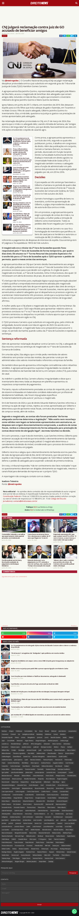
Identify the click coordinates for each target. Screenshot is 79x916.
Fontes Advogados (17, 769)
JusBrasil (36, 747)
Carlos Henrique (15, 766)
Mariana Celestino (35, 760)
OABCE (14, 839)
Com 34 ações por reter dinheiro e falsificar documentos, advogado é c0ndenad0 (21, 170)
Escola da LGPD (38, 804)
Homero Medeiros (39, 814)
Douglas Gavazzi (40, 798)
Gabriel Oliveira (51, 756)
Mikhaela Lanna (30, 836)
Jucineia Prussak (31, 750)
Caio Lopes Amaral (7, 791)
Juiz (57, 820)
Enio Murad (58, 766)
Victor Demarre (60, 858)
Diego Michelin (18, 798)
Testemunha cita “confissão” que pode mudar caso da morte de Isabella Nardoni (38, 707)
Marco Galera (71, 750)
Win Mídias (25, 763)
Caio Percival (69, 763)
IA (48, 814)
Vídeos (71, 737)
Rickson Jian (45, 849)
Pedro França (40, 842)
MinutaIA (16, 775)
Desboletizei (64, 795)
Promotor (29, 845)
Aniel (42, 785)
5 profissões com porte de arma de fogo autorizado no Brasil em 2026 (22, 196)
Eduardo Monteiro (28, 801)
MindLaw (40, 836)
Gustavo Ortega (50, 769)
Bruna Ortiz (50, 788)
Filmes (17, 737)
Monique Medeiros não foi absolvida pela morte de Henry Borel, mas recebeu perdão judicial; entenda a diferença (22, 206)
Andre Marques (33, 785)
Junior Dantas (72, 820)
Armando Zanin (50, 785)
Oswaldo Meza (22, 839)
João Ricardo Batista (17, 772)
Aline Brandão (52, 753)
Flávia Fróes (41, 807)
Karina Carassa (27, 823)
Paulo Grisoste (18, 842)
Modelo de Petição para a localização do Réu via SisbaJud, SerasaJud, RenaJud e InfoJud (40, 691)
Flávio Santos (51, 807)
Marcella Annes (46, 830)
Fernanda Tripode (7, 737)
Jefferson (25, 744)
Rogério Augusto (19, 852)
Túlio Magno (16, 858)
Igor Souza (69, 814)
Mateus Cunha (56, 833)
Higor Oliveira (29, 741)
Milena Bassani (6, 753)
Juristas (4, 823)
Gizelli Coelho (63, 756)
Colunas (55, 791)
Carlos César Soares (33, 791)
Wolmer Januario (53, 741)
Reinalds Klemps (16, 744)
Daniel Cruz (26, 756)
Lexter (28, 826)
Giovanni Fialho (54, 810)
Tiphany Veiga (6, 858)
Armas (23, 737)
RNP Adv (47, 845)
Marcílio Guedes (55, 737)
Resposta (41, 779)
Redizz (14, 849)
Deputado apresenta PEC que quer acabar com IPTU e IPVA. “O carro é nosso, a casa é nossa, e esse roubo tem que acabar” (64, 537)
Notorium (20, 741)
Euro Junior (5, 747)
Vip (36, 731)
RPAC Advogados (36, 744)
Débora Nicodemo (47, 766)
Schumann (47, 744)
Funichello (40, 769)
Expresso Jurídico (61, 804)
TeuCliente (56, 855)
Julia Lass (63, 820)
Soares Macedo (25, 855)
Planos (63, 747)
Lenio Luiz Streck (69, 823)
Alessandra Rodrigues (8, 785)
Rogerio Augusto (62, 779)
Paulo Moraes (30, 842)
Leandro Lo (5, 744)
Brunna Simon (69, 753)
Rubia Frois (15, 782)
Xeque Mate (42, 861)
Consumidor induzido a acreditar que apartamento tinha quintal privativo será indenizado (13, 536)
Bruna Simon (60, 788)
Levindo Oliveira (19, 826)
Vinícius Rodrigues (7, 861)
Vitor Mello (31, 753)
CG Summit (69, 788)
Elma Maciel (50, 801)
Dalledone (48, 734)
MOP (27, 830)
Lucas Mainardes (48, 826)
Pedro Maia (49, 842)
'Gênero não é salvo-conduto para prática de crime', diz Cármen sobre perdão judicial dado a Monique (63, 563)
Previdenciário (71, 775)
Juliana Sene (29, 772)
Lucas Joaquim (62, 772)
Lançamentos (72, 731)
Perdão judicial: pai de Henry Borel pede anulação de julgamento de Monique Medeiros (12, 563)
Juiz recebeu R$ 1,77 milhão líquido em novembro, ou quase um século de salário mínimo (40, 715)
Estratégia (21, 750)
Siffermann (47, 782)
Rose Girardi (5, 782)
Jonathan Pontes (15, 820)
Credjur (14, 750)
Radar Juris (56, 845)
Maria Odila (32, 833)
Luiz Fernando (48, 750)
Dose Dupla (35, 766)
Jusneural (18, 823)
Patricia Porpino (48, 760)
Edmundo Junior (63, 798)
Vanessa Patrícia (37, 858)
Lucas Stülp (68, 826)
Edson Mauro (6, 801)
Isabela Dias (39, 817)
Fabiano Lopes (15, 747)
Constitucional (6, 795)
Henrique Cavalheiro (64, 769)
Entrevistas (67, 744)
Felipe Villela (5, 769)
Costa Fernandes (18, 795)
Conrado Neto (64, 791)
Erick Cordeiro (27, 804)
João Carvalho (38, 820)
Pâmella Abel (39, 845)
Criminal (13, 734)
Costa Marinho (29, 795)
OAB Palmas (5, 839)
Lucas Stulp (59, 826)
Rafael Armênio (66, 845)
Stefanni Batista (37, 855)
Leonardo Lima (50, 772)
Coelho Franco (45, 791)
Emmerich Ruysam (62, 801)
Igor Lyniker (5, 772)
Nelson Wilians (26, 775)
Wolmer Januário (31, 861)
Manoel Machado (60, 750)
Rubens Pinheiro (42, 852)
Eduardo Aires (16, 801)
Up (19, 734)
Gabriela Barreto (43, 810)
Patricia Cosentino (59, 839)
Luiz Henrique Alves (17, 830)
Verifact (69, 747)
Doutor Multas (52, 798)
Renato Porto (35, 849)
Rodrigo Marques (65, 849)
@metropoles (12, 80)
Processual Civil (19, 845)
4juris (63, 782)
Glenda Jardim (6, 814)
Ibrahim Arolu (60, 814)
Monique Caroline (46, 747)
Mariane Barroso (7, 775)
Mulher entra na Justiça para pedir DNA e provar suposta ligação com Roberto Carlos (21, 179)
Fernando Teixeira (19, 807)
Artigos (11, 731)
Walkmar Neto (41, 753)
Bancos (61, 753)
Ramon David (6, 779)
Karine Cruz (38, 823)
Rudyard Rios (24, 782)
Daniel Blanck (17, 756)
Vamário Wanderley (13, 763)
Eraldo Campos (6, 804)
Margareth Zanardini (21, 833)
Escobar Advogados (39, 756)
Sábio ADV (47, 855)
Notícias (5, 35)
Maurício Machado (7, 836)
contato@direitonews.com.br (25, 501)
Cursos (56, 734)
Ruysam (51, 852)
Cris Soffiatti (10, 741)
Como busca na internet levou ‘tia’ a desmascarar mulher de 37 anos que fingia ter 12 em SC (39, 536)
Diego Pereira (29, 798)
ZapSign (50, 861)
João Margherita (49, 820)
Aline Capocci (35, 763)
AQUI (35, 507)
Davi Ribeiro (26, 766)
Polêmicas (19, 731)
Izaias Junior (68, 817)
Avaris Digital (16, 788)
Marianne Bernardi (44, 833)
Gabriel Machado (30, 810)
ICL (52, 814)
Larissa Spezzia (39, 772)
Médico (56, 747)
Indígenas (5, 817)
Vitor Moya (56, 782)
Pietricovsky (68, 760)
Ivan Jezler (48, 817)
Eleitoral (53, 731)
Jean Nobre (5, 820)
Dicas (40, 731)
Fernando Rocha (6, 807)
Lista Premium (37, 826)
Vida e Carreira (56, 744)
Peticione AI (58, 760)
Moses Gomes (50, 836)
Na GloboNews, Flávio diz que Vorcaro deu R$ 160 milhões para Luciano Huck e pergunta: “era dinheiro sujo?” (22, 217)
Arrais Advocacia (63, 785)
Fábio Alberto (62, 807)
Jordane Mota (27, 820)
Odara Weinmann (38, 775)
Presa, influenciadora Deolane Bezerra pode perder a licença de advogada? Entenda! (20, 151)
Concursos (5, 734)
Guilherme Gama (7, 760)
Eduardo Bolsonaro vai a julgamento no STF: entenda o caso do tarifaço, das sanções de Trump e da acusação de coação (39, 563)
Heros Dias (28, 814)
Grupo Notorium (18, 814)
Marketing (39, 734)
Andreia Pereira (45, 763)
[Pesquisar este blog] (34, 872)
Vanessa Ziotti (49, 858)
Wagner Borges (19, 861)
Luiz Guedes (5, 830)
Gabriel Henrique (7, 810)
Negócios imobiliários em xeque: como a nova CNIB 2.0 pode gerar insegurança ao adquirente (22, 188)
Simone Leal (15, 855)
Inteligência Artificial (28, 734)
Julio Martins (62, 731)
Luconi (71, 772)
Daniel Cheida (40, 795)
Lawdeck (59, 823)
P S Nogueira (42, 839)
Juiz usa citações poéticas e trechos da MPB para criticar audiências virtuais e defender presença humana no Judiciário (22, 228)
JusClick (11, 823)
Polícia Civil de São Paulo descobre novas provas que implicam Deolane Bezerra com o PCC (22, 160)
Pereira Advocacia (7, 845)
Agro (3, 741)
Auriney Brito (5, 788)
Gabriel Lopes (19, 810)
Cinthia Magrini (6, 756)
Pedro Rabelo (60, 842)
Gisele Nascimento (67, 810)
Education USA (40, 801)
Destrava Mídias (6, 798)
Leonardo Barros (7, 826)
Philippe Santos (60, 775)
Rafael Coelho (6, 849)
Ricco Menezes (50, 779)
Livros (46, 737)
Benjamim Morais (27, 788)
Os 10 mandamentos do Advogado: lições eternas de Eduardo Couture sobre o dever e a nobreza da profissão (22, 141)
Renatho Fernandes (30, 779)
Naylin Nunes (71, 836)
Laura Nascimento (49, 823)
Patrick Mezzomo (7, 842)
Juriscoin (39, 737)
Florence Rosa (31, 807)
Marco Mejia (69, 830)
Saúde (64, 737)
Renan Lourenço (17, 779)
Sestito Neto (5, 855)
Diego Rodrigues (41, 741)
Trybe (3, 763)
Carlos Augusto (20, 791)
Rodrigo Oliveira (6, 852)
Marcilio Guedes (58, 830)
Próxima (73, 626)
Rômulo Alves (60, 852)
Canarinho (5, 766)
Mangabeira (31, 737)
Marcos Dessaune (7, 833)
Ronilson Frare (30, 852)
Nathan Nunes (60, 836)
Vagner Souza (26, 858)
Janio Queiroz (18, 760)
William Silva (5, 750)
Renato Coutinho (24, 849)
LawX (26, 760)
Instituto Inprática (15, 817)
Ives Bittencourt (58, 817)
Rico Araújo (54, 849)
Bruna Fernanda (39, 788)
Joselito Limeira (26, 747)
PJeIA (50, 839)
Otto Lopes (33, 839)
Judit (40, 750)
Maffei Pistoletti (35, 830)
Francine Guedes (30, 769)
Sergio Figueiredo (36, 782)
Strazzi (47, 731)
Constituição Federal (11, 496)
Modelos (62, 734)
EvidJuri (66, 766)
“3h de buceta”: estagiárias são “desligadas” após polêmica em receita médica (37, 653)
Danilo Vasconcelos (52, 795)
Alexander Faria (21, 785)
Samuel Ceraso (71, 852)
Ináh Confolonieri (28, 817)
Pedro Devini (49, 775)
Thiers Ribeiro (66, 855)
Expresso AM (49, 804)
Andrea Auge (64, 741)
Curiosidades (28, 731)
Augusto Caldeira (58, 763)
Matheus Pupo (67, 833)
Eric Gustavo (17, 804)
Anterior (5, 626)
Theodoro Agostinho (19, 753)
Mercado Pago (19, 836)
